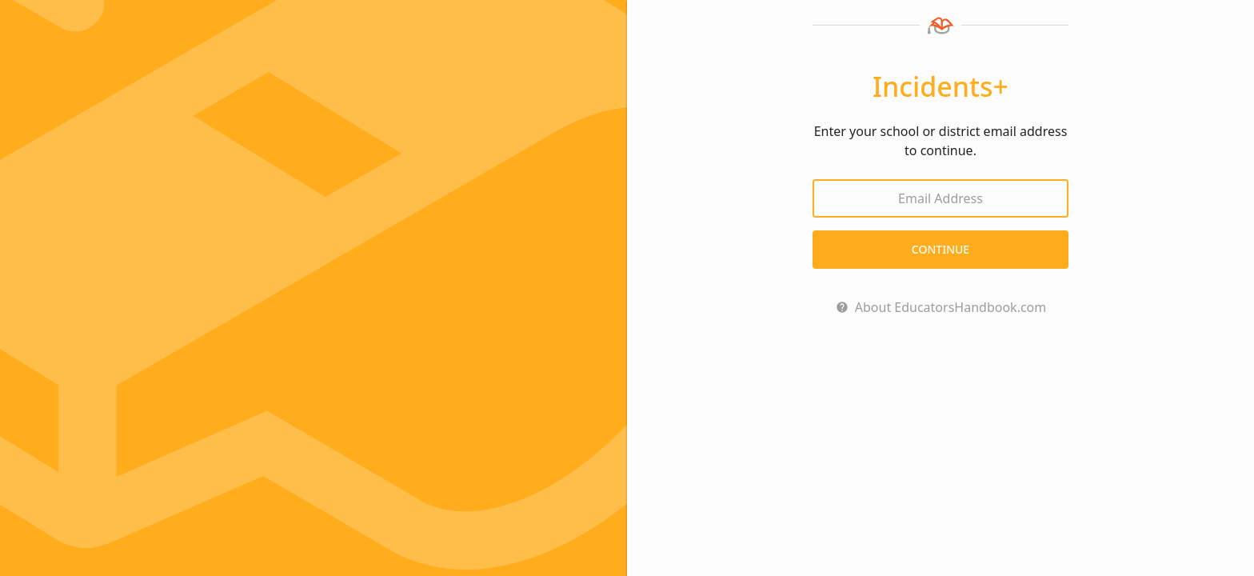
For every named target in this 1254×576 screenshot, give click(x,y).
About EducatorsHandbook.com (951, 307)
